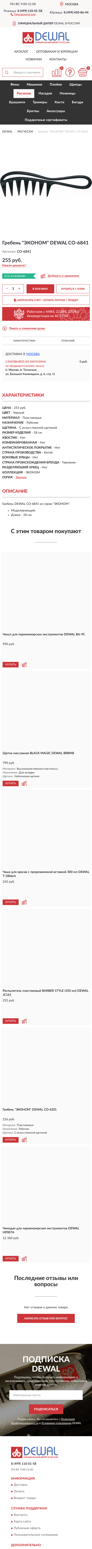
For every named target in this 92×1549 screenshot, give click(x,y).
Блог (17, 1500)
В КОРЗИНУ (40, 289)
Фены (14, 84)
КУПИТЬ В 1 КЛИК (73, 289)
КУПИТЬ (10, 651)
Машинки (34, 84)
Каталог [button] (21, 51)
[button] (23, 14)
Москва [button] (33, 354)
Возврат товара (25, 1447)
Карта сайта (22, 1470)
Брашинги (17, 102)
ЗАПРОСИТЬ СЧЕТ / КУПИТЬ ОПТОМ (46, 300)
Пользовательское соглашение (36, 1483)
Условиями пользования (56, 1371)
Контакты (58, 59)
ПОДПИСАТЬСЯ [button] (46, 1358)
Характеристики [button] (24, 341)
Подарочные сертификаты (46, 120)
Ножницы (67, 93)
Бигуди (77, 102)
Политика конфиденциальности (37, 1513)
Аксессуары (56, 111)
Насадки (45, 93)
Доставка (20, 1433)
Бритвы (33, 111)
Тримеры (40, 102)
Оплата (19, 1440)
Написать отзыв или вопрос (46, 1267)
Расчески (24, 93)
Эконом (21, 477)
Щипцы (75, 84)
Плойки (56, 84)
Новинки (34, 59)
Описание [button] (68, 341)
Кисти (59, 102)
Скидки (19, 1507)
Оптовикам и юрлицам (57, 51)
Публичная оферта (27, 1476)
